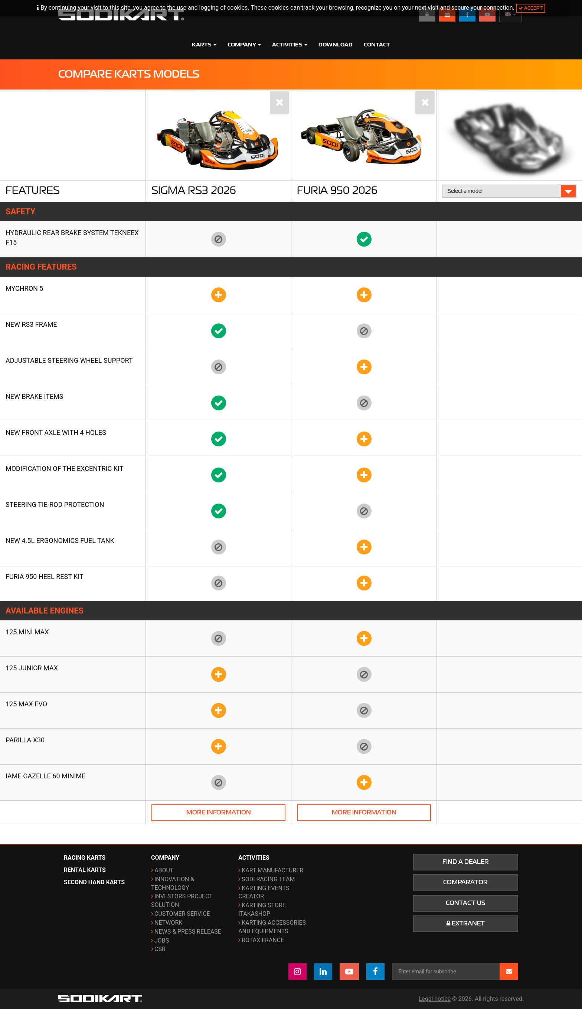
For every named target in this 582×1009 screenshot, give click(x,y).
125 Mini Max (27, 632)
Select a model (510, 191)
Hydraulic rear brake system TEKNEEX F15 (72, 237)
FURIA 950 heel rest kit (45, 576)
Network (168, 922)
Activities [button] (289, 44)
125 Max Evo (26, 704)
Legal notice (435, 998)
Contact (377, 44)
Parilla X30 (25, 740)
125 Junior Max (32, 668)
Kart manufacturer (272, 870)
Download (335, 44)
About (163, 870)
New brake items (34, 396)
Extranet (466, 923)
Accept (531, 8)
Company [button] (244, 44)
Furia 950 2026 (337, 190)
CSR (160, 949)
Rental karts (85, 869)
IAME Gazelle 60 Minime (45, 776)
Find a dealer (465, 862)
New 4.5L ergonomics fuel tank (60, 540)
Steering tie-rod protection (55, 504)
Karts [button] (204, 44)
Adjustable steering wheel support (69, 360)
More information (218, 812)
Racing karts (85, 857)
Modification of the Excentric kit (64, 468)
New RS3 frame (31, 324)
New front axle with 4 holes (56, 432)
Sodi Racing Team (268, 879)
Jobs (161, 940)
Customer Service (182, 913)
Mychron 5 (24, 288)
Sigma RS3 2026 (193, 190)
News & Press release (187, 931)
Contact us (465, 903)
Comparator (465, 882)
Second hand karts (94, 882)
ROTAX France (263, 940)
